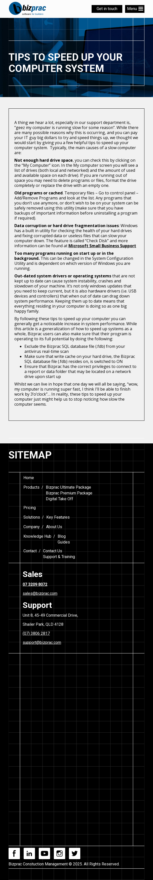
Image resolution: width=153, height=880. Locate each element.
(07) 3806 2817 (36, 633)
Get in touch (107, 8)
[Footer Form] (76, 739)
